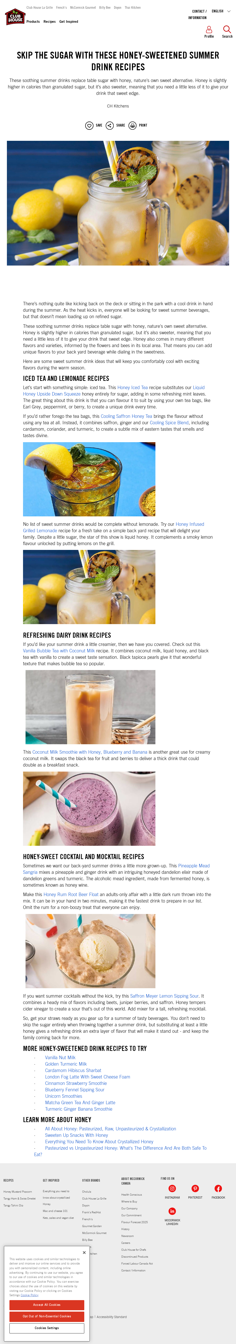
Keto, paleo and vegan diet (58, 1218)
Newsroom (127, 1236)
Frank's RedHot (91, 1212)
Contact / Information (133, 1270)
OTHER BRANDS (91, 1181)
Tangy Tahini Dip (13, 1205)
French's (61, 7)
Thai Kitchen (133, 7)
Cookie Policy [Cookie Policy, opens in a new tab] (29, 1295)
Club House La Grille (39, 7)
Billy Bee (105, 7)
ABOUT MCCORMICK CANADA (132, 1182)
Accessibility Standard (112, 1317)
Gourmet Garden (92, 1226)
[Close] (84, 1253)
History (125, 1229)
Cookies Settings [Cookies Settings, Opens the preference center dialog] (47, 1328)
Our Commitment (131, 1215)
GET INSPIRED (51, 1181)
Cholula (86, 1191)
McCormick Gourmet (83, 7)
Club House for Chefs (133, 1249)
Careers (125, 1243)
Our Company (129, 1208)
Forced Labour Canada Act (137, 1263)
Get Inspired (68, 22)
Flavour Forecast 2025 (134, 1222)
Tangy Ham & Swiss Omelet (19, 1198)
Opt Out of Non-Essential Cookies (47, 1316)
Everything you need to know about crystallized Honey (56, 1197)
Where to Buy (129, 1201)
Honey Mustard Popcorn (17, 1191)
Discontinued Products (134, 1256)
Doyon (117, 7)
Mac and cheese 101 (55, 1211)
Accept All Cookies (47, 1305)
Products (33, 22)
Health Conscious (131, 1194)
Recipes (50, 22)
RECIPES (8, 1181)
